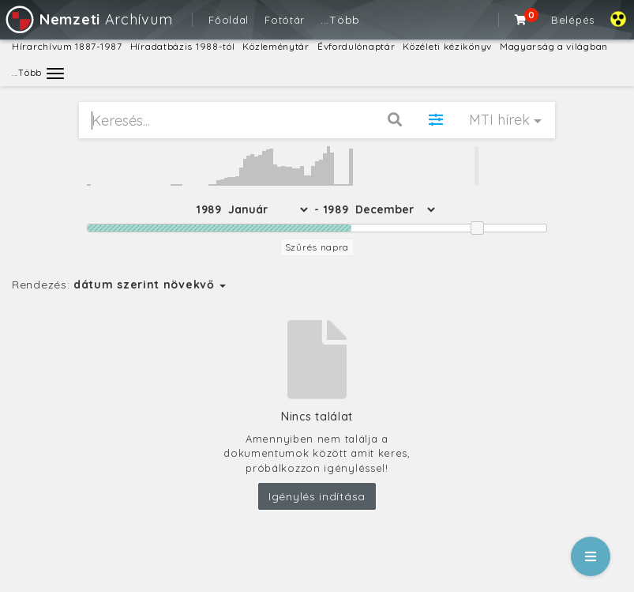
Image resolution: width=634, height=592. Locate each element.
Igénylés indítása (317, 496)
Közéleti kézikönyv (447, 46)
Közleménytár (275, 46)
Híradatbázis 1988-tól (182, 46)
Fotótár (284, 19)
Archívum (88, 19)
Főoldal (228, 19)
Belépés (573, 19)
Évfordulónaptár (356, 46)
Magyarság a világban (554, 46)
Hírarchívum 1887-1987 (67, 46)
